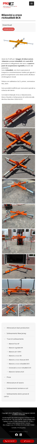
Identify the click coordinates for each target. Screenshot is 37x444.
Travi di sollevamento (14, 339)
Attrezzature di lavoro (14, 383)
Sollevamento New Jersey (15, 333)
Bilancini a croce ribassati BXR (18, 360)
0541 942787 (10, 441)
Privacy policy (21, 428)
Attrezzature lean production (16, 328)
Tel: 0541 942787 (6, 419)
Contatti (14, 428)
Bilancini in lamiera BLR (15, 372)
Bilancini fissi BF (13, 344)
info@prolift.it (31, 419)
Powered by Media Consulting (18, 431)
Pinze (7, 377)
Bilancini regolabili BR (15, 348)
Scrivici (27, 441)
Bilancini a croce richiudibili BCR (18, 364)
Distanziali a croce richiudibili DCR (19, 368)
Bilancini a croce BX (14, 356)
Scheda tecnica (8, 29)
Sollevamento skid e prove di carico (16, 395)
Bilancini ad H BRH (14, 352)
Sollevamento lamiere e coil (16, 388)
